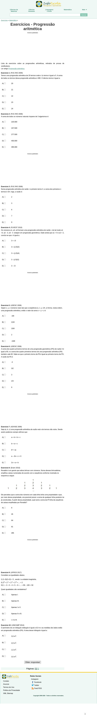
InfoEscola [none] (10, 677)
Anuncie (6, 684)
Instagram (34, 679)
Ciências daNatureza (14, 10)
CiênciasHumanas (31, 10)
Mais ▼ (84, 9)
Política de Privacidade (11, 690)
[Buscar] (45, 14)
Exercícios (4, 20)
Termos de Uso (8, 687)
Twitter (36, 685)
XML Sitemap (8, 693)
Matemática (68, 9)
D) (3, 102)
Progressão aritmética (16, 68)
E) (3, 109)
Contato (6, 681)
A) (3, 83)
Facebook (37, 682)
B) (3, 90)
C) (3, 96)
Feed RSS (38, 688)
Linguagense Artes (49, 10)
